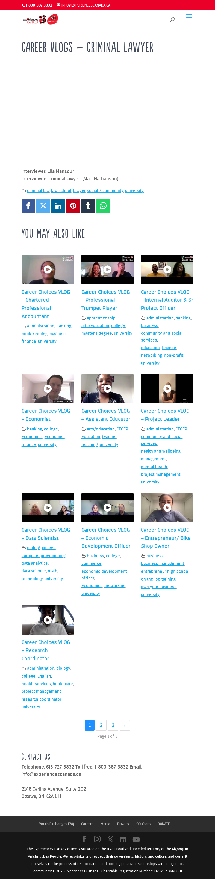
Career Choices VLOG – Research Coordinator (46, 650)
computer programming (44, 555)
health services (36, 683)
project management (160, 474)
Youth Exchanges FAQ (56, 824)
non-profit (173, 355)
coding (33, 547)
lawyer (79, 190)
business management (162, 563)
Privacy (123, 824)
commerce (91, 563)
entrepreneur (153, 571)
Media (105, 824)
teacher (109, 436)
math (52, 570)
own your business (158, 586)
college (118, 325)
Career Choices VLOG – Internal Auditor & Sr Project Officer (167, 300)
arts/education (95, 325)
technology (32, 578)
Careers (87, 824)
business (58, 333)
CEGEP (122, 429)
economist (55, 436)
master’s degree (96, 333)
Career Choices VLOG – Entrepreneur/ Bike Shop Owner (166, 538)
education (150, 347)
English (44, 676)
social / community (105, 190)
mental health (154, 466)
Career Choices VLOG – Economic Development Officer (106, 538)
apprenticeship (101, 318)
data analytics (35, 563)
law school (61, 190)
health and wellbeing (161, 451)
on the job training (158, 579)
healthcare (63, 683)
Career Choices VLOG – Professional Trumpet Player (105, 300)
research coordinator (41, 699)
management (153, 458)
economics (32, 436)
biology (63, 668)
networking (151, 355)
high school (178, 571)
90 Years (143, 824)
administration (40, 325)
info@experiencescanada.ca (51, 774)
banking (63, 325)
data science (34, 570)
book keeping (35, 333)
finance (29, 341)
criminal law (38, 190)
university (134, 190)
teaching (89, 444)
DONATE (164, 824)
